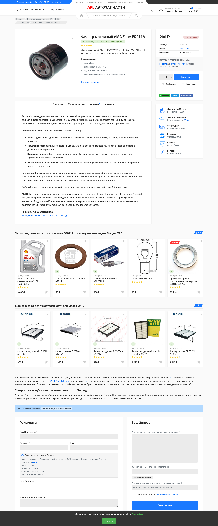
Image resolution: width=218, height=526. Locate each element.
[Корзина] (195, 9)
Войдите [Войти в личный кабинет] (163, 64)
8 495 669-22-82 (186, 95)
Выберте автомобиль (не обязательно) (151, 467)
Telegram (175, 95)
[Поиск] (136, 15)
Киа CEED (40, 215)
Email (72, 443)
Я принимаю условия (156, 494)
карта (34, 462)
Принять (109, 521)
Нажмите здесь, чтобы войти (56, 408)
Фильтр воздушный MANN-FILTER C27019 (145, 352)
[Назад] (196, 232)
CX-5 (57, 19)
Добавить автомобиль (142, 477)
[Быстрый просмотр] (48, 241)
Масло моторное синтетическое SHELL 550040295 (28, 281)
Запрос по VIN (39, 9)
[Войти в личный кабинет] (171, 9)
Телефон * (25, 443)
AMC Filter (184, 48)
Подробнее (137, 514)
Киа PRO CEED (53, 215)
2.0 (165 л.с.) (23, 22)
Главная (20, 19)
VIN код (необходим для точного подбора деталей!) (157, 483)
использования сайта (167, 494)
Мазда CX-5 (28, 215)
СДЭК (186, 120)
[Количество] (166, 77)
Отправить (165, 505)
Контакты (56, 2)
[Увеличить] (73, 37)
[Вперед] (200, 232)
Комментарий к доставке (32, 497)
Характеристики (76, 104)
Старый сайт (57, 9)
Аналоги (109, 104)
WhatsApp (164, 95)
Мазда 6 (65, 215)
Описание (58, 104)
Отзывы (95, 104)
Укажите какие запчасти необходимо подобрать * (156, 432)
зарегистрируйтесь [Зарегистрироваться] (179, 64)
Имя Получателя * (28, 432)
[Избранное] (153, 9)
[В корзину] (46, 292)
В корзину (187, 77)
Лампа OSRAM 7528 (142, 278)
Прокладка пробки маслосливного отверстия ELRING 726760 (183, 281)
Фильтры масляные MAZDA (39, 19)
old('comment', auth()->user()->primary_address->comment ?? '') (69, 503)
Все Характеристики (90, 82)
